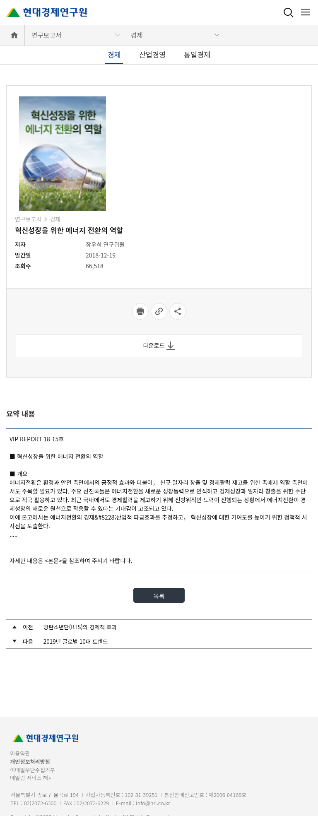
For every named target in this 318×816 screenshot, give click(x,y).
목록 (158, 595)
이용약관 (20, 753)
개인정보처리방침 (30, 761)
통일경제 (197, 54)
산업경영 (152, 54)
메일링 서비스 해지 (31, 778)
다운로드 (159, 345)
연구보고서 (46, 35)
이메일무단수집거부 (32, 770)
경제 (137, 35)
